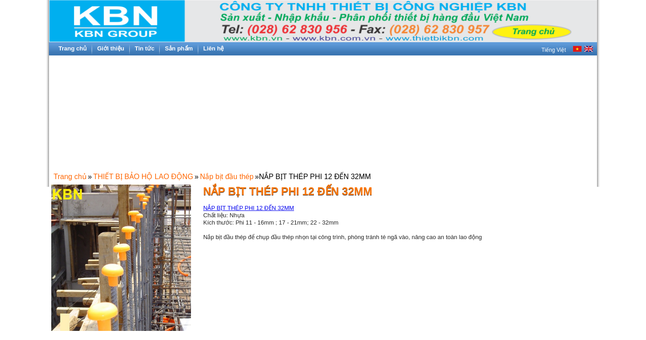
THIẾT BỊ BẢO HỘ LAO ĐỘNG (143, 176)
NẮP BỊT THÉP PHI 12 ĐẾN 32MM (248, 208)
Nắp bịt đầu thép (227, 176)
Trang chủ (70, 176)
